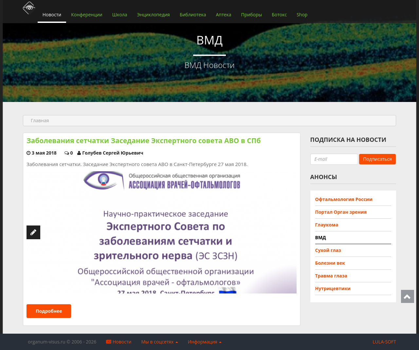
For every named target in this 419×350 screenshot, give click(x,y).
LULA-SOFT (384, 342)
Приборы (251, 14)
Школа (119, 14)
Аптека (223, 14)
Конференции (86, 14)
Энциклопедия (153, 14)
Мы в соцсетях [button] (159, 342)
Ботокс (279, 14)
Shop (302, 14)
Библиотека (193, 14)
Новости (52, 14)
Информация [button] (205, 342)
